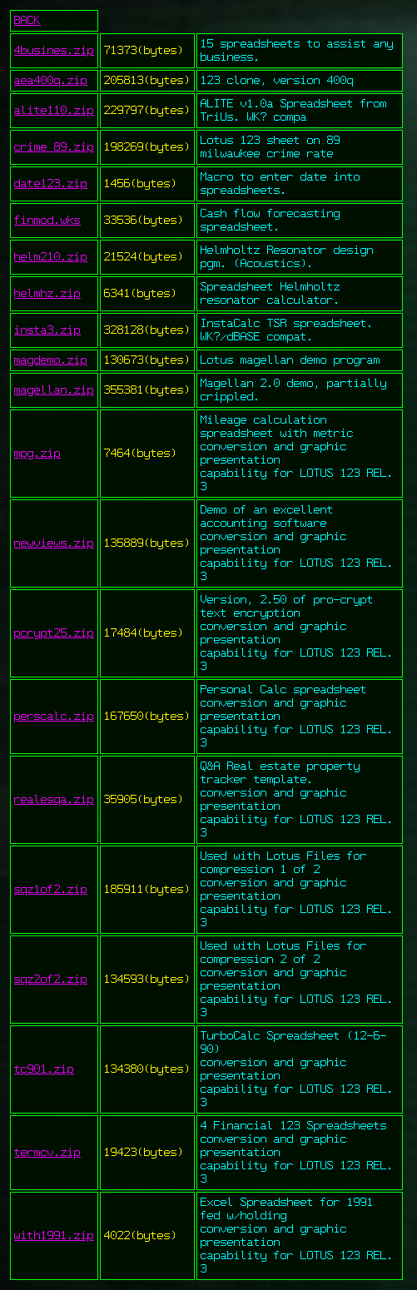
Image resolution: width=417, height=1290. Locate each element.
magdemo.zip (50, 360)
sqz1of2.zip (50, 889)
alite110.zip (54, 110)
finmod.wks (47, 220)
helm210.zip (50, 257)
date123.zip (50, 184)
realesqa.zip (54, 799)
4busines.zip (54, 50)
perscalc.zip (54, 716)
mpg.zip (37, 453)
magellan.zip (54, 390)
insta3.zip (47, 330)
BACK (27, 20)
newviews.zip (54, 543)
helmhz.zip (47, 293)
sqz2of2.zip (50, 979)
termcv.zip (47, 1152)
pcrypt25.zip (54, 633)
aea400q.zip (50, 80)
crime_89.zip (54, 147)
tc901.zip (44, 1069)
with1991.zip (54, 1236)
